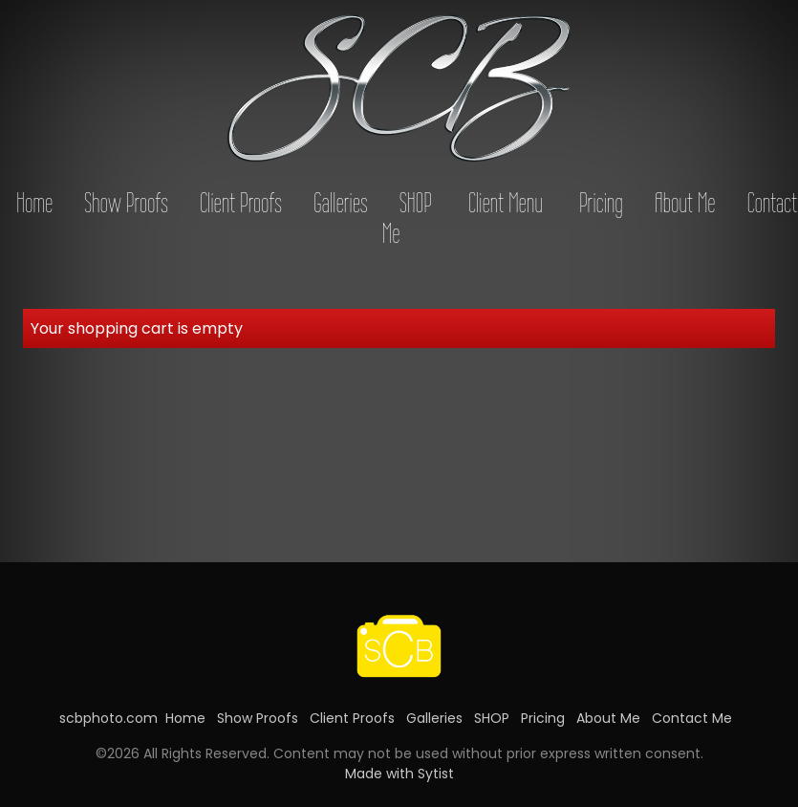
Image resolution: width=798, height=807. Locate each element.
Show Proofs (126, 202)
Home (34, 202)
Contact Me (692, 718)
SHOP (415, 202)
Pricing (601, 202)
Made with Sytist (399, 773)
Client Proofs (241, 202)
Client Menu (505, 202)
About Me (685, 202)
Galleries (340, 202)
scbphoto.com (108, 718)
